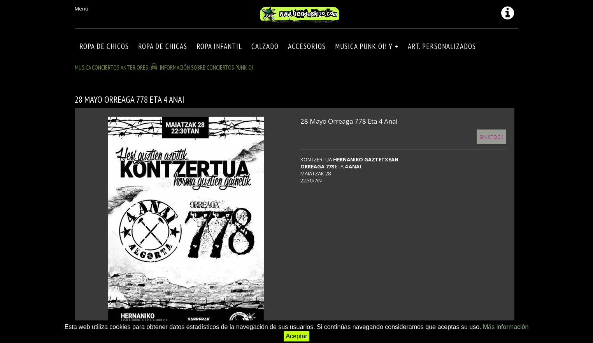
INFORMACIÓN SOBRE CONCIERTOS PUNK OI (206, 67)
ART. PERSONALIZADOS (442, 46)
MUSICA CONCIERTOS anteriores (111, 67)
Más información (505, 327)
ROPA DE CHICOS (104, 46)
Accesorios (307, 46)
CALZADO (265, 46)
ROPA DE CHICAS (162, 46)
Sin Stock (491, 137)
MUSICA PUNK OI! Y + (366, 46)
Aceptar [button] (296, 336)
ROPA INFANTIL (219, 46)
